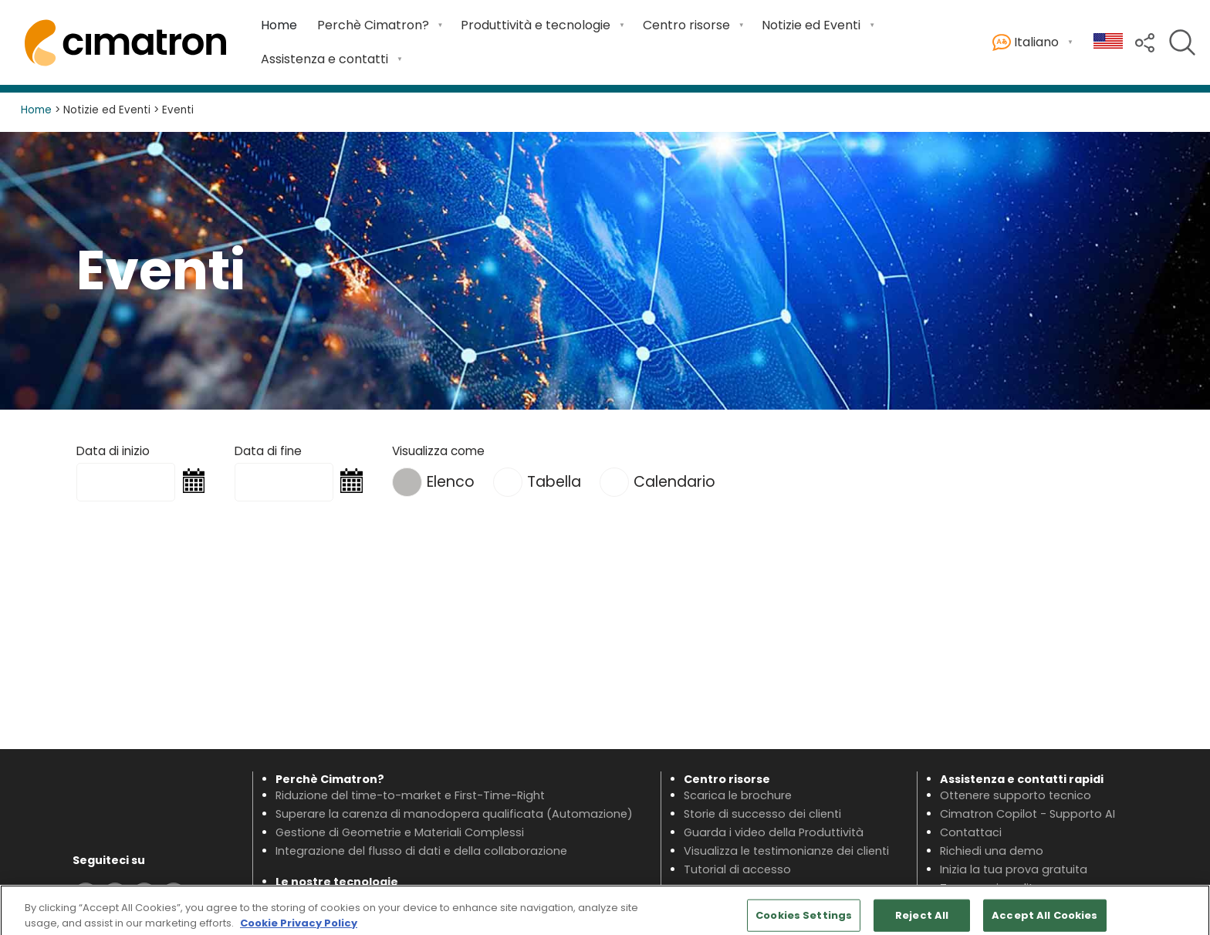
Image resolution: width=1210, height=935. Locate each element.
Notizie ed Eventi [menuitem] (811, 25)
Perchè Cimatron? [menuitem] (373, 25)
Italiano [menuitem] (1025, 42)
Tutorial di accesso (737, 869)
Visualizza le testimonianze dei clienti (786, 851)
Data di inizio (113, 451)
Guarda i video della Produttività (774, 832)
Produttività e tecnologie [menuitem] (535, 25)
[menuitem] (279, 25)
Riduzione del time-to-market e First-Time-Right (410, 795)
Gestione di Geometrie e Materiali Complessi (399, 832)
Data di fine (268, 451)
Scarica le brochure (738, 795)
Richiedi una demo (991, 851)
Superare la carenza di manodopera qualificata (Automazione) (454, 814)
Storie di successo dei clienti (762, 814)
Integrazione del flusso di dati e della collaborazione (421, 851)
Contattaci (971, 832)
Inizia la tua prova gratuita (1013, 869)
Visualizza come (438, 451)
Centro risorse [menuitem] (686, 25)
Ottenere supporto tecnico (1015, 795)
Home (279, 25)
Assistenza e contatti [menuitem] (324, 59)
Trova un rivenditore (996, 888)
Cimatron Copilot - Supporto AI (1027, 814)
